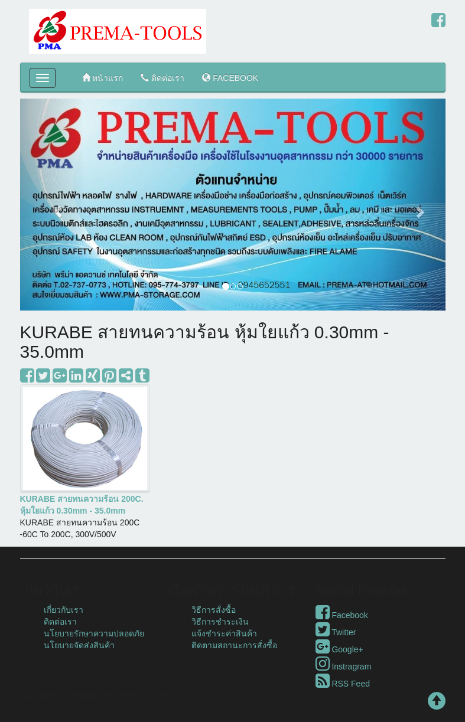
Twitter (336, 632)
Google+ (339, 649)
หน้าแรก (102, 78)
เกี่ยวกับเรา (63, 610)
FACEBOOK (230, 78)
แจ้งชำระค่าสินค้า (224, 633)
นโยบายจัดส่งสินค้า (79, 645)
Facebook (342, 615)
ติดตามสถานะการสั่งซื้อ (234, 645)
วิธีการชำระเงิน (220, 621)
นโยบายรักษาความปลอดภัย (94, 633)
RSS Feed (343, 683)
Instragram (344, 666)
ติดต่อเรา (162, 78)
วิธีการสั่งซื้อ (213, 610)
